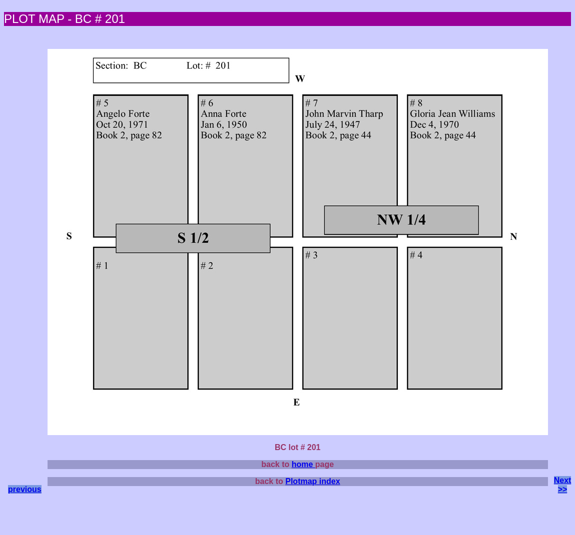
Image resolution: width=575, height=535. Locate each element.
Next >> (562, 485)
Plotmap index (312, 481)
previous (25, 489)
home (303, 464)
